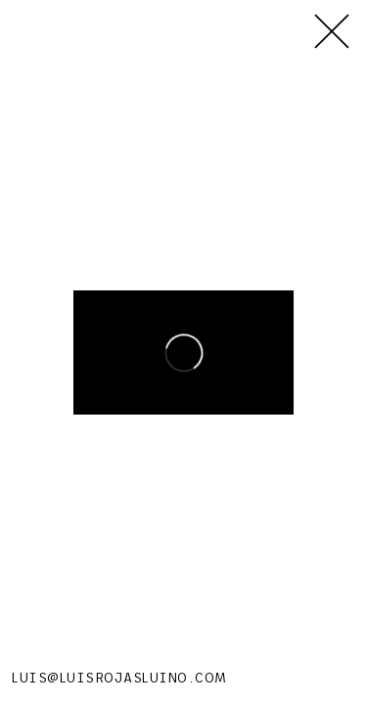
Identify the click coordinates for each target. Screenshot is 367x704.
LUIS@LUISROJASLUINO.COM (119, 677)
